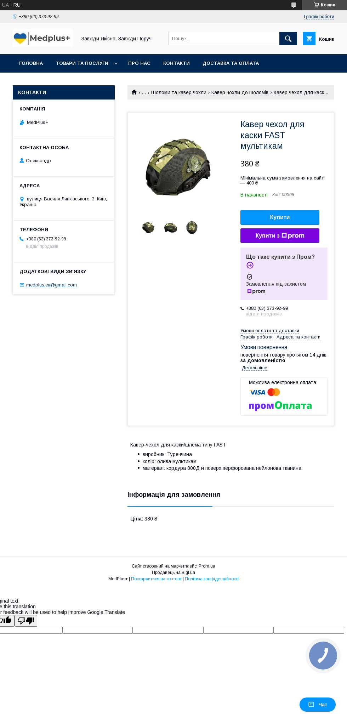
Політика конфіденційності (212, 578)
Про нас (139, 63)
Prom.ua (207, 566)
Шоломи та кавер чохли (178, 92)
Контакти (176, 63)
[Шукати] (288, 38)
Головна (31, 63)
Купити (280, 217)
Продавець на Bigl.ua (173, 572)
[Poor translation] (26, 621)
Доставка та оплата (231, 63)
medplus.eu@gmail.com (51, 285)
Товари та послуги (82, 63)
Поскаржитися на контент (156, 578)
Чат (317, 704)
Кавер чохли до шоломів (239, 92)
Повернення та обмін (49, 81)
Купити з (279, 236)
